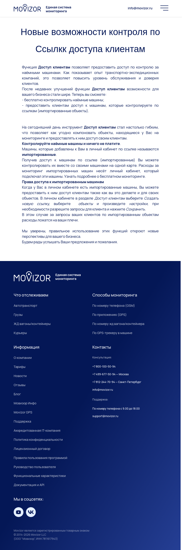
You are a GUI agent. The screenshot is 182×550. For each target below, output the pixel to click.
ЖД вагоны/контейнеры (32, 324)
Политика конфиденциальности (38, 439)
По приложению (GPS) (109, 314)
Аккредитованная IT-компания (37, 430)
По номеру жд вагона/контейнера (118, 324)
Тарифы (20, 367)
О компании (23, 357)
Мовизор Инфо (25, 403)
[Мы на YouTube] (18, 512)
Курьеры (20, 333)
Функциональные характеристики (40, 476)
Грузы (18, 314)
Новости (20, 376)
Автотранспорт (25, 305)
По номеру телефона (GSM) (113, 305)
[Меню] (164, 7)
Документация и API (29, 485)
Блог (17, 394)
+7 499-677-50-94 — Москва (110, 374)
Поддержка (22, 421)
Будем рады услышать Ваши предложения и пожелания (69, 241)
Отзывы (20, 385)
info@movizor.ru (140, 8)
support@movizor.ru (105, 416)
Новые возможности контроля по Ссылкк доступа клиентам (90, 40)
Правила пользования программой (40, 458)
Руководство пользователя (35, 467)
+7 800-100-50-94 (104, 366)
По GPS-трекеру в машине (112, 333)
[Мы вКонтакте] (31, 512)
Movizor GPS (23, 412)
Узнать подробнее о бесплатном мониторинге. (105, 176)
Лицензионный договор (32, 448)
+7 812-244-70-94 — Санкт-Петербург (116, 382)
